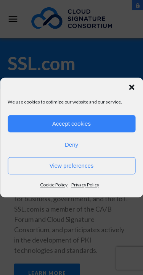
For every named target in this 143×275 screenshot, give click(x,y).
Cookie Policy (53, 185)
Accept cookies (71, 123)
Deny (71, 144)
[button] (131, 87)
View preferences (72, 165)
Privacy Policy (85, 185)
